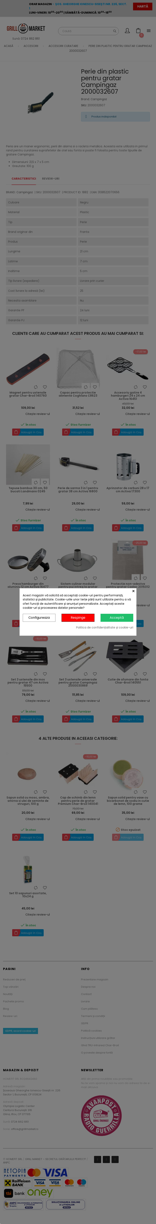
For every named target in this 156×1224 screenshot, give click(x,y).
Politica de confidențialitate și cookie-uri (104, 627)
